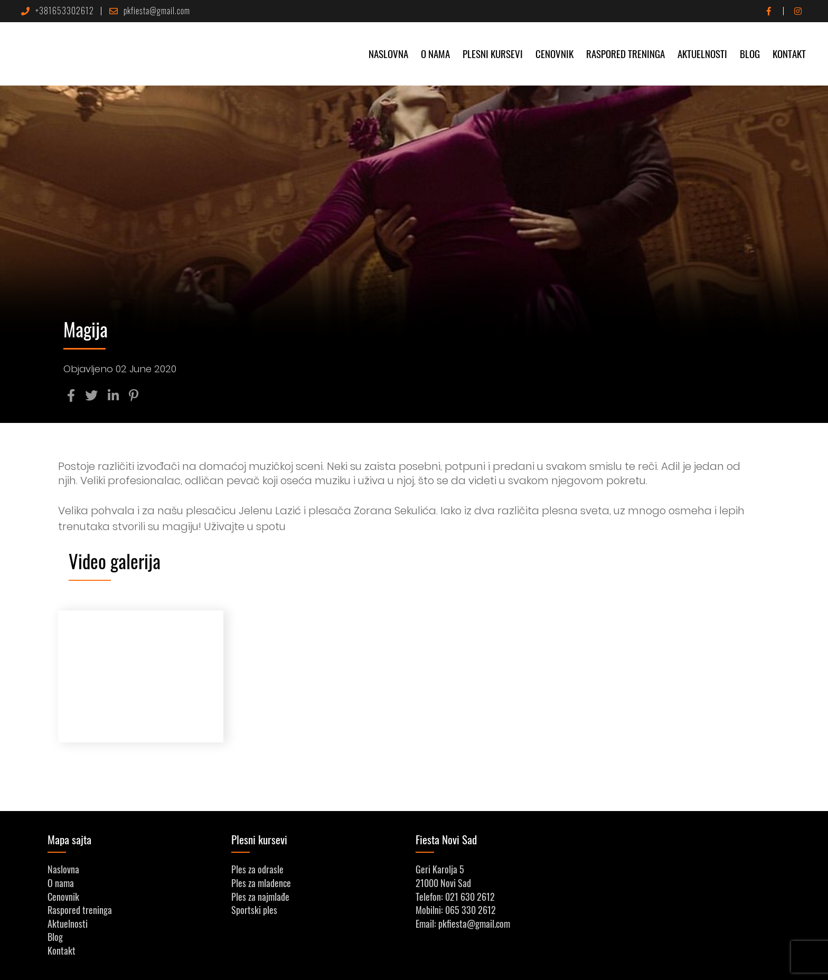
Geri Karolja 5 (440, 869)
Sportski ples (254, 910)
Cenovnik (554, 53)
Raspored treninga (625, 53)
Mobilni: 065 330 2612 (456, 910)
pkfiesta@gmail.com (145, 10)
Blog (750, 53)
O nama (435, 53)
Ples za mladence (261, 883)
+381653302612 (57, 10)
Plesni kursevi (493, 53)
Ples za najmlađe (260, 896)
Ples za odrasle (257, 869)
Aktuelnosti (702, 53)
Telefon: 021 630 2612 (455, 896)
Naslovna (388, 53)
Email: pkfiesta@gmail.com (463, 923)
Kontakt (789, 53)
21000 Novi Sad (443, 883)
